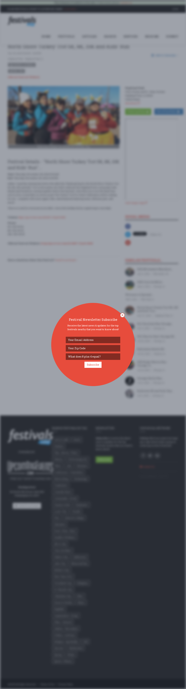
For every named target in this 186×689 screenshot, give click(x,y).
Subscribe (93, 364)
